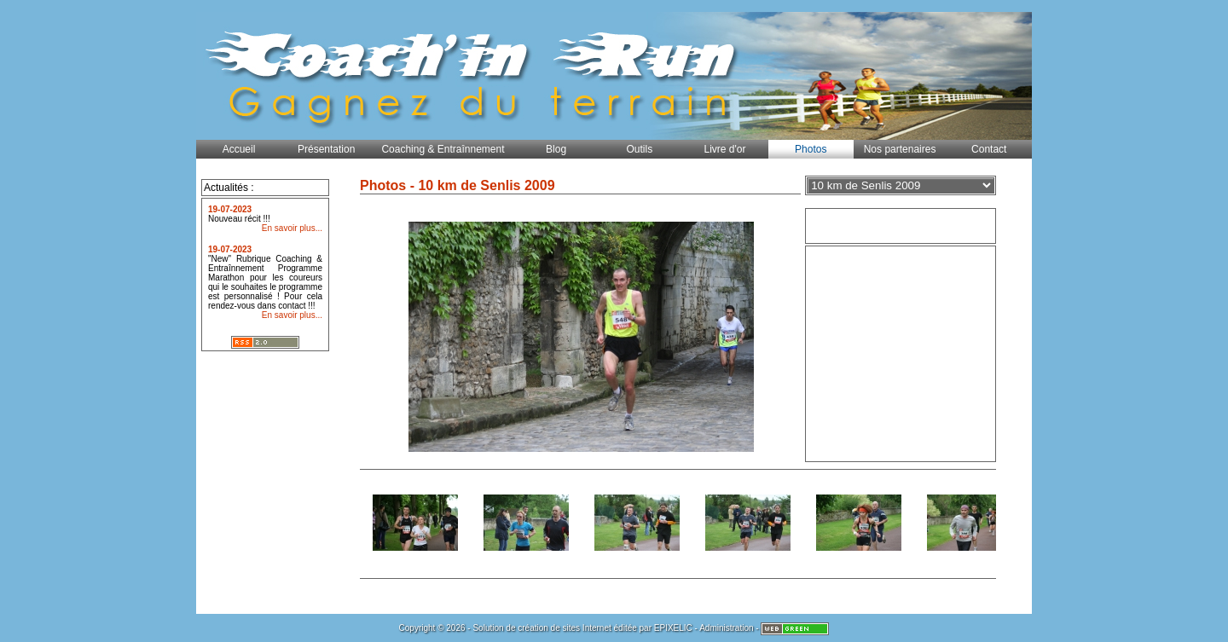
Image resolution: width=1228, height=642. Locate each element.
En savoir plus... (292, 228)
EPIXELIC (673, 628)
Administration (726, 628)
